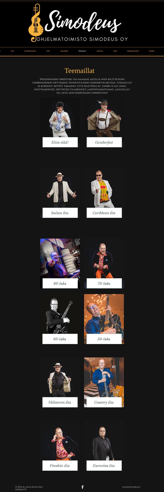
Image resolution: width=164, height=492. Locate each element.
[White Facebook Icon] (82, 487)
